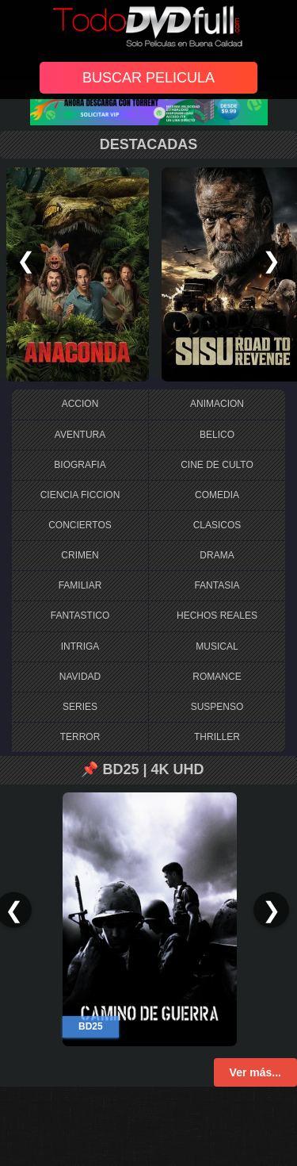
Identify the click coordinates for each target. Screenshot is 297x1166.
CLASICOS (217, 525)
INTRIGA (80, 646)
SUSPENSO (217, 706)
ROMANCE (216, 676)
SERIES (80, 706)
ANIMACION (217, 403)
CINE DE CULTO (217, 464)
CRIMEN (79, 555)
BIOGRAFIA (79, 464)
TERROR (80, 736)
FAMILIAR (80, 585)
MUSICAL (217, 646)
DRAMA (217, 555)
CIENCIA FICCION (80, 495)
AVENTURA (80, 434)
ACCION (80, 403)
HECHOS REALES (217, 615)
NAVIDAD (80, 676)
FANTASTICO (80, 615)
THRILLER (217, 736)
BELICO (217, 434)
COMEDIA (217, 495)
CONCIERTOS (80, 525)
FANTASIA (216, 585)
